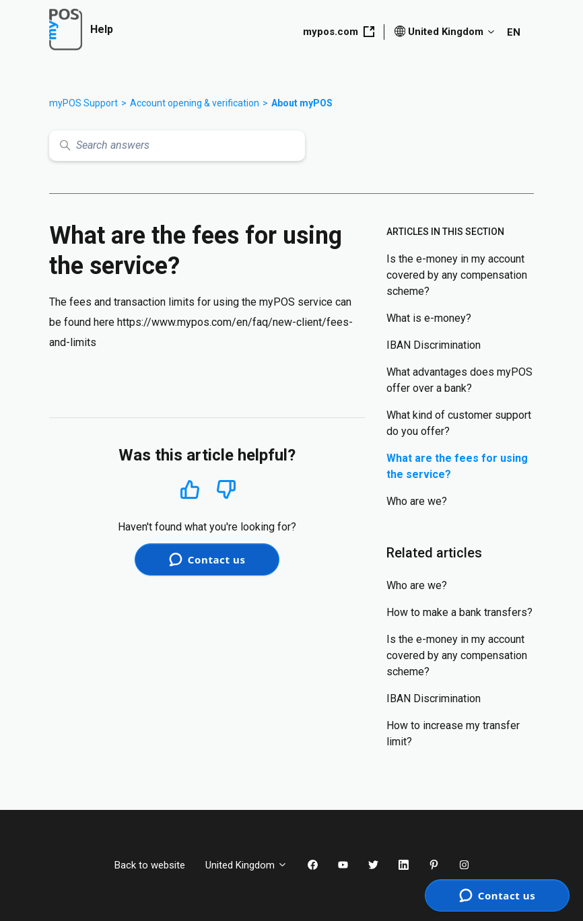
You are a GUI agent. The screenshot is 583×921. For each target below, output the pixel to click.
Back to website (149, 865)
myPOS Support (83, 103)
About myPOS (302, 103)
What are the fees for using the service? (457, 466)
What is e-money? (428, 318)
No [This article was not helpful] (226, 489)
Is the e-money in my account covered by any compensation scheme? (456, 275)
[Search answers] (177, 146)
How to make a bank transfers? (459, 612)
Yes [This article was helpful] (190, 489)
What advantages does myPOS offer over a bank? (459, 380)
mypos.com (338, 32)
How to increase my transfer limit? (453, 733)
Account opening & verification (194, 103)
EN (513, 32)
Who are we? (416, 501)
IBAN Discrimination (433, 345)
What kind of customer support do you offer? (458, 423)
